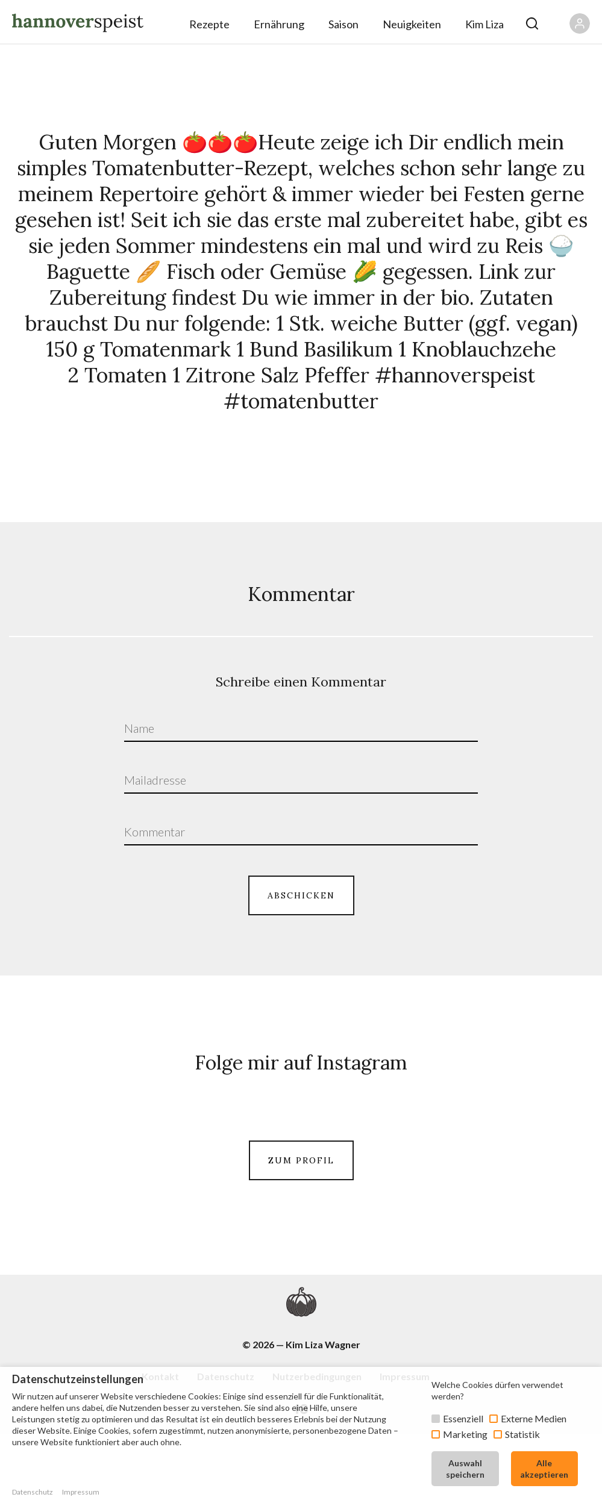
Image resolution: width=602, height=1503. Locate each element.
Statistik (522, 1434)
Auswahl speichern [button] (465, 1469)
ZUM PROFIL (301, 1226)
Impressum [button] (80, 1491)
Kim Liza (484, 24)
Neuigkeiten (412, 24)
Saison (343, 24)
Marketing (465, 1434)
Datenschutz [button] (32, 1491)
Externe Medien (533, 1418)
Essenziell (463, 1418)
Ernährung (279, 24)
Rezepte (209, 24)
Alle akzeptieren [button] (544, 1469)
